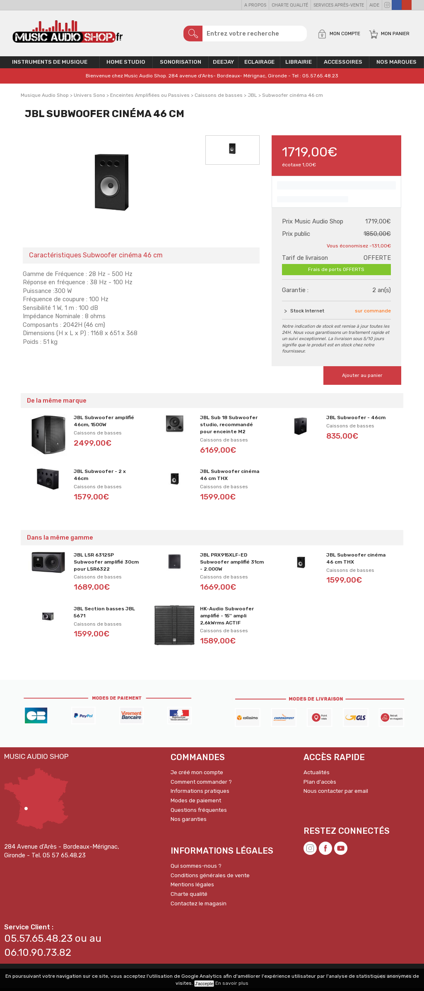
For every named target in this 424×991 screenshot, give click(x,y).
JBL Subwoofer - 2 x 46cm (100, 478)
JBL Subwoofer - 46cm (355, 421)
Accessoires (343, 65)
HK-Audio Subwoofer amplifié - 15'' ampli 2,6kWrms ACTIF (227, 619)
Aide (374, 5)
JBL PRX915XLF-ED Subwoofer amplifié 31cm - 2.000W (232, 565)
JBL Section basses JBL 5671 (104, 615)
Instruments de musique (49, 65)
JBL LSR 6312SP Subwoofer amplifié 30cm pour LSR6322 (106, 565)
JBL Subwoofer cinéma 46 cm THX (229, 478)
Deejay (223, 65)
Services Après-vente (338, 5)
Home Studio (125, 65)
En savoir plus (231, 983)
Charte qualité (290, 5)
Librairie (298, 65)
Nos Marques (396, 65)
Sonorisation (180, 65)
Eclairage (259, 65)
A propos (255, 5)
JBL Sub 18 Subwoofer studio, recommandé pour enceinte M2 (229, 428)
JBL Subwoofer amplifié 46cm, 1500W (104, 424)
